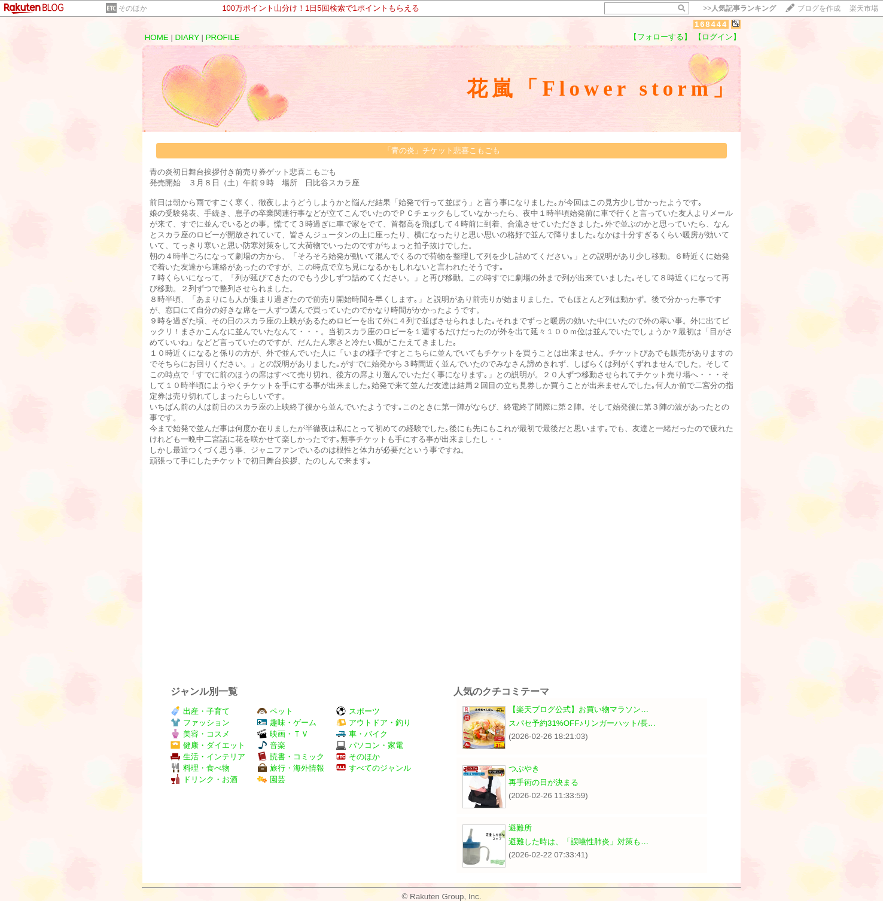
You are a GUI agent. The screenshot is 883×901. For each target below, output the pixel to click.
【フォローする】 (660, 36)
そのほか (132, 8)
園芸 (271, 779)
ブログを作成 (819, 8)
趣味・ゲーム (286, 722)
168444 (711, 24)
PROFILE (223, 37)
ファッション (200, 722)
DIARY (187, 37)
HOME (157, 37)
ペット (275, 711)
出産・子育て (200, 711)
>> (739, 8)
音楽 (271, 745)
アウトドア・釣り (373, 722)
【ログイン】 (717, 36)
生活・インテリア (207, 756)
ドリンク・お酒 (204, 779)
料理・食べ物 (200, 767)
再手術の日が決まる (543, 782)
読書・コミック (290, 756)
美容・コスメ (200, 733)
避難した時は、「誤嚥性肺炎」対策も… (578, 841)
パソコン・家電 (369, 745)
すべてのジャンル (373, 767)
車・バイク (362, 733)
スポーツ (358, 711)
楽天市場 (863, 8)
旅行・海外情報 (290, 767)
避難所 (520, 827)
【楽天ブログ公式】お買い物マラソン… (578, 709)
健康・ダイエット (207, 745)
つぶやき (524, 768)
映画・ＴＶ (283, 733)
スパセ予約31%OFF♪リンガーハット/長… (582, 723)
